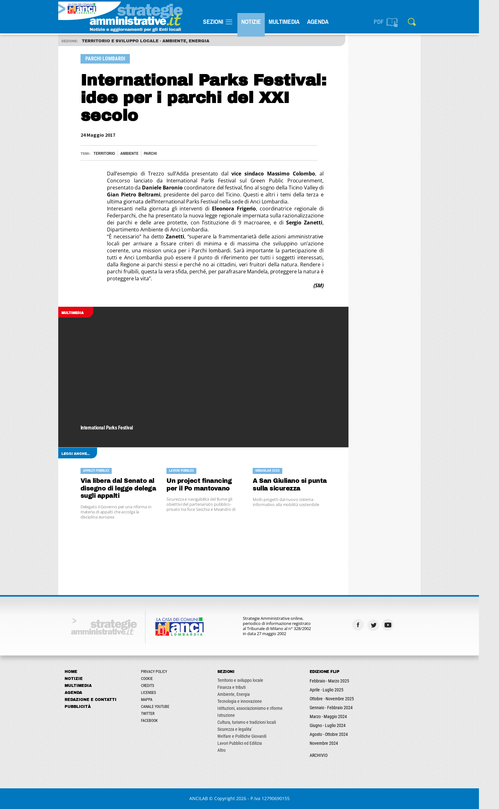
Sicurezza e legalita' (244, 729)
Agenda (327, 21)
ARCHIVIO (328, 755)
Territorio (114, 153)
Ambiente (139, 153)
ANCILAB (209, 798)
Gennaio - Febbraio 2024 (341, 707)
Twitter (157, 714)
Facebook (159, 721)
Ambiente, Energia (243, 694)
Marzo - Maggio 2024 (338, 716)
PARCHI (160, 153)
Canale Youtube (165, 707)
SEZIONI (223, 21)
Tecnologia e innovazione (249, 701)
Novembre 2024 (334, 743)
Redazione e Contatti (100, 700)
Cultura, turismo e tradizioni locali (256, 722)
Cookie (157, 679)
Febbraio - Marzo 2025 (339, 680)
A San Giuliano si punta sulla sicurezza (300, 484)
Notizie (261, 21)
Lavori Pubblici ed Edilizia (249, 743)
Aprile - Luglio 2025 (336, 689)
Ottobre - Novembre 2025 (342, 698)
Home (80, 672)
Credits (157, 686)
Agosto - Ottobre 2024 (339, 734)
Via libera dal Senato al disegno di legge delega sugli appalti (128, 488)
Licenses (158, 693)
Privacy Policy (164, 672)
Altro (231, 750)
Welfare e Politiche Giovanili (251, 736)
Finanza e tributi (241, 687)
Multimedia (293, 21)
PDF (388, 21)
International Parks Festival (116, 428)
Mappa (156, 700)
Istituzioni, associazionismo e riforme (259, 708)
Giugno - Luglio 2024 (337, 725)
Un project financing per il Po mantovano (209, 484)
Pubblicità (87, 707)
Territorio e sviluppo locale (250, 680)
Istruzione (236, 715)
